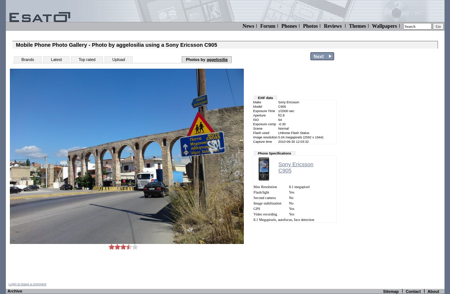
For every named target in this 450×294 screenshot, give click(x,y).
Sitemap (391, 291)
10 (135, 246)
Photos (310, 26)
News (248, 26)
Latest (56, 59)
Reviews (333, 26)
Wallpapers (384, 26)
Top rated (87, 59)
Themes (357, 26)
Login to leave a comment (27, 284)
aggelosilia (217, 59)
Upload (118, 59)
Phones (289, 26)
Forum (267, 26)
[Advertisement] (401, 172)
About (433, 291)
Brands (28, 59)
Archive (15, 291)
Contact (413, 291)
